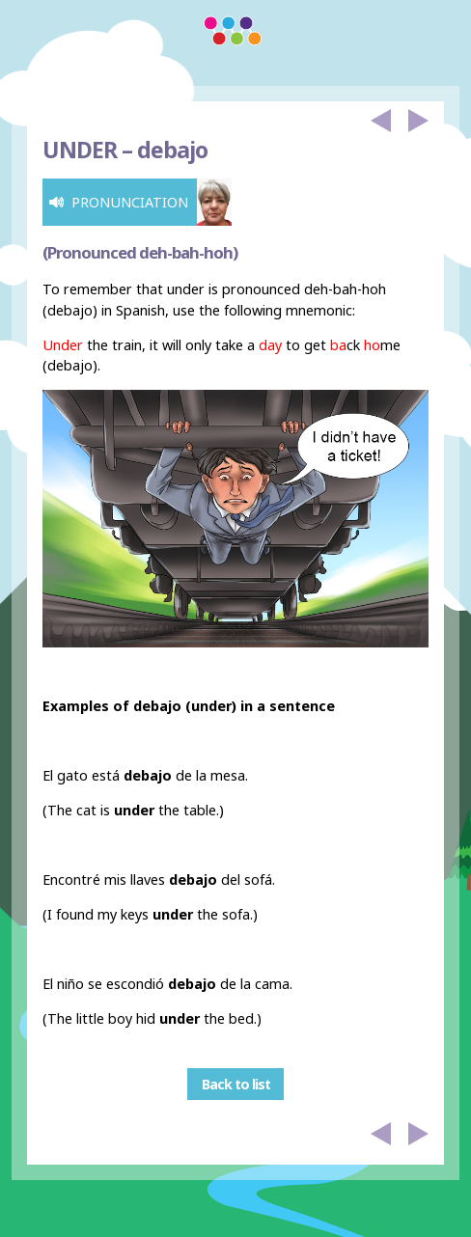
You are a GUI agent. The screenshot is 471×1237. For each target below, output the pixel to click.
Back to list (236, 1084)
